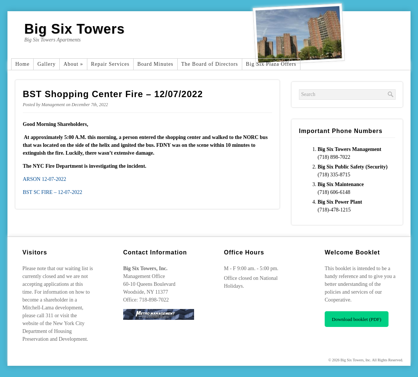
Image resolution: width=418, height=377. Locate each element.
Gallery (46, 64)
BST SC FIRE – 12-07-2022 (52, 192)
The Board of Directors (209, 64)
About (73, 64)
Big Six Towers (74, 29)
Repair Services (110, 64)
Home (22, 64)
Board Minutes (155, 64)
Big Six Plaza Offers (271, 64)
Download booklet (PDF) (356, 319)
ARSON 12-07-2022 (44, 179)
